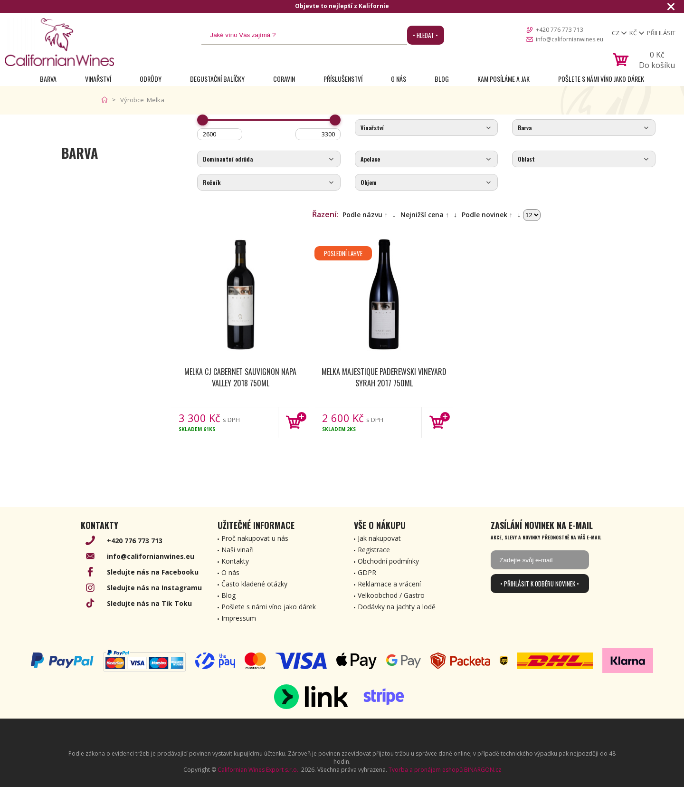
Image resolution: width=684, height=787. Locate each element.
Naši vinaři (237, 549)
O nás (398, 79)
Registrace (374, 549)
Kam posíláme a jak (503, 79)
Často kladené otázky (254, 583)
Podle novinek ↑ (487, 214)
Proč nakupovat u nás (254, 538)
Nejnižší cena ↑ (424, 214)
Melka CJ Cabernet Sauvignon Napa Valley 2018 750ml (240, 377)
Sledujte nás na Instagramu (154, 587)
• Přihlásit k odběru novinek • (539, 583)
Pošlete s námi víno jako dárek (601, 79)
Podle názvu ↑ (365, 214)
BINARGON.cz (482, 770)
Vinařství (98, 79)
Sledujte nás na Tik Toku (149, 603)
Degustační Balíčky (217, 79)
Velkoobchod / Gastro (391, 595)
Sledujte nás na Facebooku (153, 571)
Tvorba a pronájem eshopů (426, 770)
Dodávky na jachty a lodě (397, 606)
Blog (442, 79)
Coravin (284, 79)
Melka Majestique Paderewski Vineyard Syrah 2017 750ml (384, 377)
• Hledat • (425, 35)
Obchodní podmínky (388, 561)
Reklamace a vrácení (389, 583)
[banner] (59, 42)
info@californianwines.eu (569, 39)
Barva (48, 79)
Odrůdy (151, 79)
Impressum (238, 618)
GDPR (367, 572)
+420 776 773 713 (559, 30)
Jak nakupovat (379, 538)
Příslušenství (342, 79)
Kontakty (235, 561)
